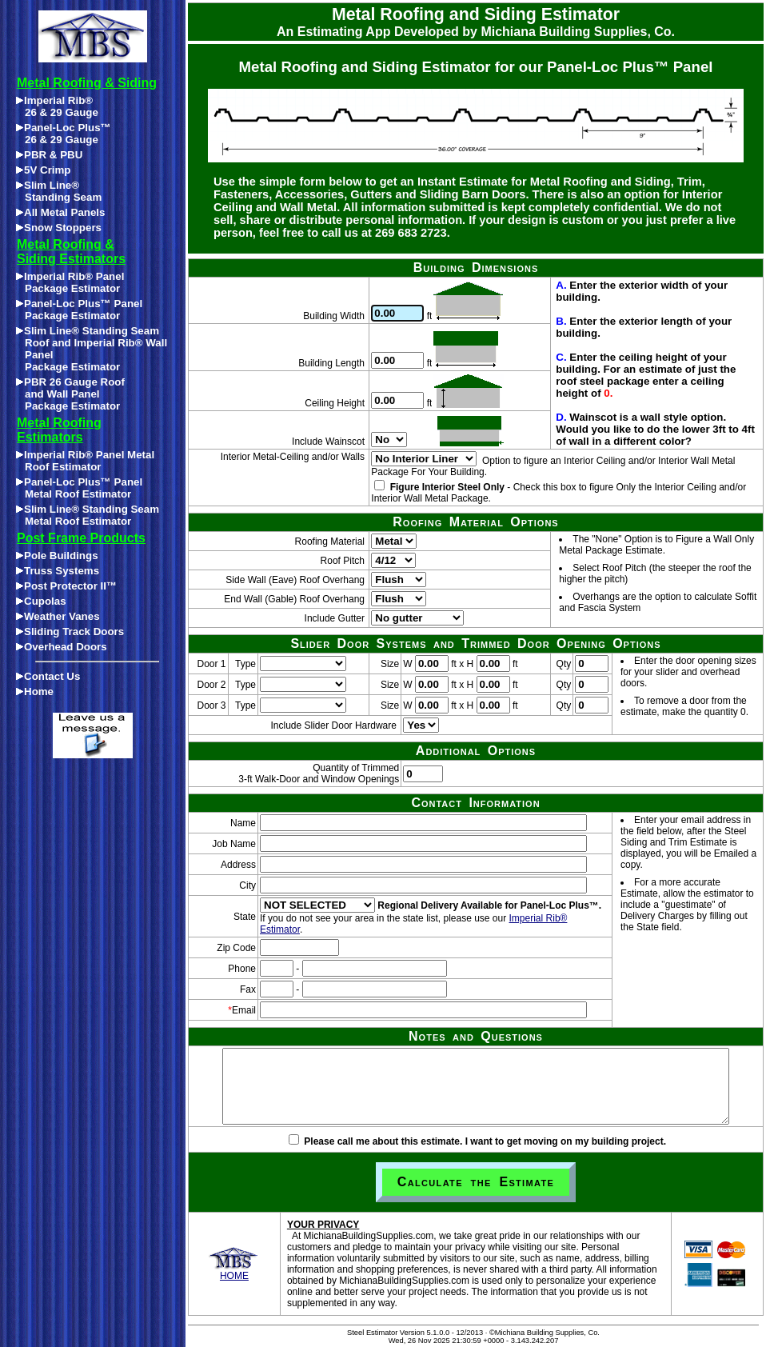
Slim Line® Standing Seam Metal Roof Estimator (87, 515)
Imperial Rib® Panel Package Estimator (70, 282)
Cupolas (41, 601)
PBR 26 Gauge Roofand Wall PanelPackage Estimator (70, 394)
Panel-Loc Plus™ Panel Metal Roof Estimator (79, 488)
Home (35, 691)
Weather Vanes (58, 616)
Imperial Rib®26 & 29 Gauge (57, 106)
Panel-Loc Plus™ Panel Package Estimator (79, 310)
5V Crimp (43, 170)
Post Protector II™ (66, 586)
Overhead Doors (61, 647)
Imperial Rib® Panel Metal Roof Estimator (85, 461)
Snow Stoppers (59, 228)
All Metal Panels (60, 212)
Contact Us (48, 676)
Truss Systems (57, 571)
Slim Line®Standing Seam (59, 191)
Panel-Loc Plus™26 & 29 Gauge (63, 134)
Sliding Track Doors (70, 632)
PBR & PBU (49, 155)
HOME (234, 1271)
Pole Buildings (57, 556)
